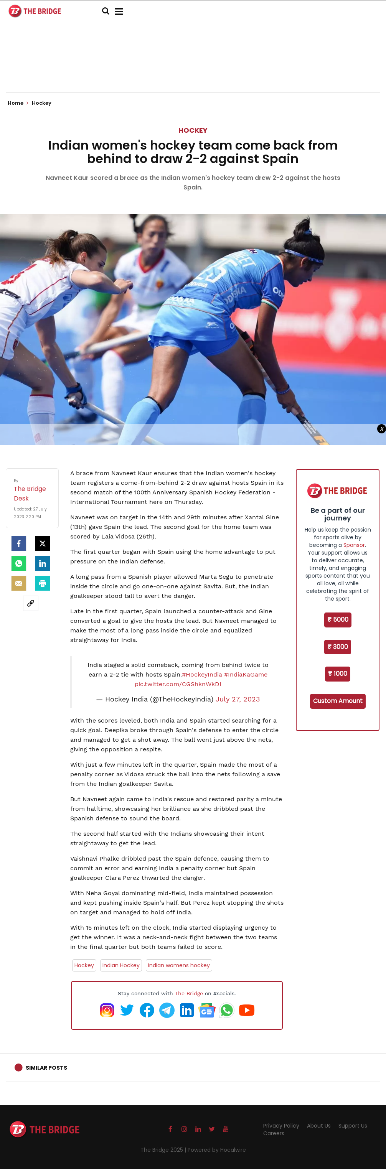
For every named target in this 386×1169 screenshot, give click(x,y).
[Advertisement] (193, 69)
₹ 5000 (337, 619)
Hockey (193, 130)
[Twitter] (42, 543)
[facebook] (18, 543)
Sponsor (354, 545)
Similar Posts (46, 1068)
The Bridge (189, 993)
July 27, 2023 (238, 699)
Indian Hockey (121, 965)
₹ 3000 (337, 646)
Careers (273, 1133)
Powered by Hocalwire (217, 1150)
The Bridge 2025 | (164, 1150)
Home (18, 103)
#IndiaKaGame (245, 674)
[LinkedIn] (42, 563)
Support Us (352, 1125)
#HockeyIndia (202, 674)
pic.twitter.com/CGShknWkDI (178, 684)
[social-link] (30, 603)
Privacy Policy (281, 1125)
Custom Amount (338, 700)
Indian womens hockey (179, 965)
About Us (319, 1125)
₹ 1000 (337, 673)
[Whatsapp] (18, 563)
